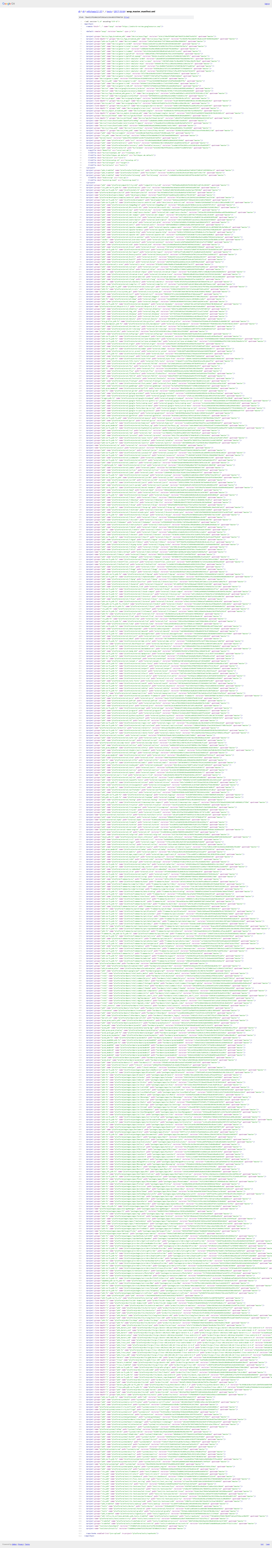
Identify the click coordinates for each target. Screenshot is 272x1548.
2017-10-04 (119, 11)
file (126, 17)
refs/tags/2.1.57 (94, 11)
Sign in (267, 4)
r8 (79, 11)
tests (109, 11)
